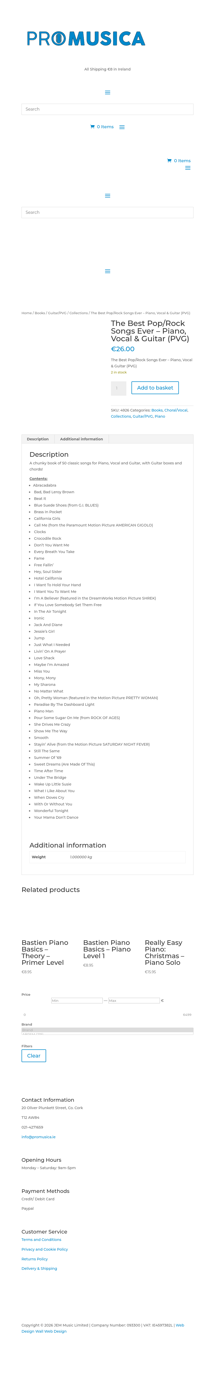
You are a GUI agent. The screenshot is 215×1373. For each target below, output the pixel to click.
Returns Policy (35, 1259)
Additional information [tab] (81, 439)
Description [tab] (38, 439)
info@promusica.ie (39, 1137)
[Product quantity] (118, 388)
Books (40, 313)
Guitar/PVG (57, 313)
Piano (160, 416)
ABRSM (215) (107, 1034)
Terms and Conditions (41, 1239)
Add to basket (155, 388)
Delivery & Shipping (39, 1268)
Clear (33, 1056)
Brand (107, 1030)
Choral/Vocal (176, 410)
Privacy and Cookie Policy (45, 1249)
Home (27, 313)
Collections (78, 313)
